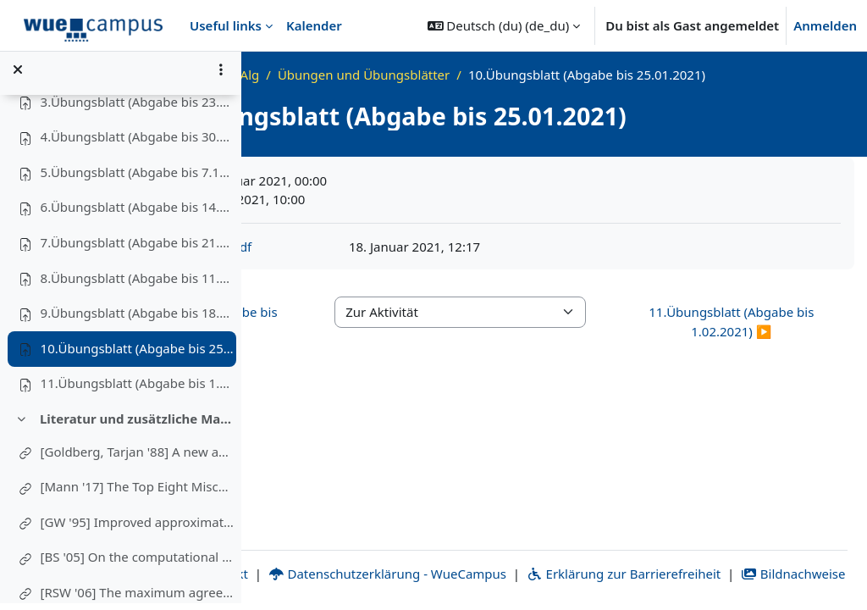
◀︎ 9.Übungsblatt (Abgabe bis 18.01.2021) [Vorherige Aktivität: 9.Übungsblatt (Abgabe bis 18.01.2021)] (346, 341)
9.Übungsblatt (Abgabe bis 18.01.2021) (138, 319)
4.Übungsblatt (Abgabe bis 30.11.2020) (138, 143)
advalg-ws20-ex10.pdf (374, 265)
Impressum (322, 554)
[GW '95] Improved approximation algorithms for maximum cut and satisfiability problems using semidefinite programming (138, 527)
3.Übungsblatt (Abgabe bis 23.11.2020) (138, 107)
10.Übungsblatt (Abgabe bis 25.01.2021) (138, 354)
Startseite (320, 74)
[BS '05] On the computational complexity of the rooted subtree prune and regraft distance (138, 563)
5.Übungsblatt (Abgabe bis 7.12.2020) (138, 177)
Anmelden (825, 25)
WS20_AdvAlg (407, 74)
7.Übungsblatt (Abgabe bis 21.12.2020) (138, 249)
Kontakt (419, 554)
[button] (504, 25)
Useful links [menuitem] (226, 25)
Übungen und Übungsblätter (552, 74)
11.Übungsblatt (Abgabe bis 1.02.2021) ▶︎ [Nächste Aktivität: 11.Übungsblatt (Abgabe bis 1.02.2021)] (762, 341)
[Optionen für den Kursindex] (221, 76)
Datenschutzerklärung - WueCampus (591, 554)
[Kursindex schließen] (17, 76)
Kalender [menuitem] (314, 25)
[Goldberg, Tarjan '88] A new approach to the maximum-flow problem (138, 457)
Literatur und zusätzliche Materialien (137, 424)
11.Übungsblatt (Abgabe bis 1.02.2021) (138, 389)
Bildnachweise (610, 573)
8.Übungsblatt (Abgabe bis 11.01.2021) (138, 283)
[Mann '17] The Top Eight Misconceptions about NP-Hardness (138, 493)
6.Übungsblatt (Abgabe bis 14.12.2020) (138, 213)
